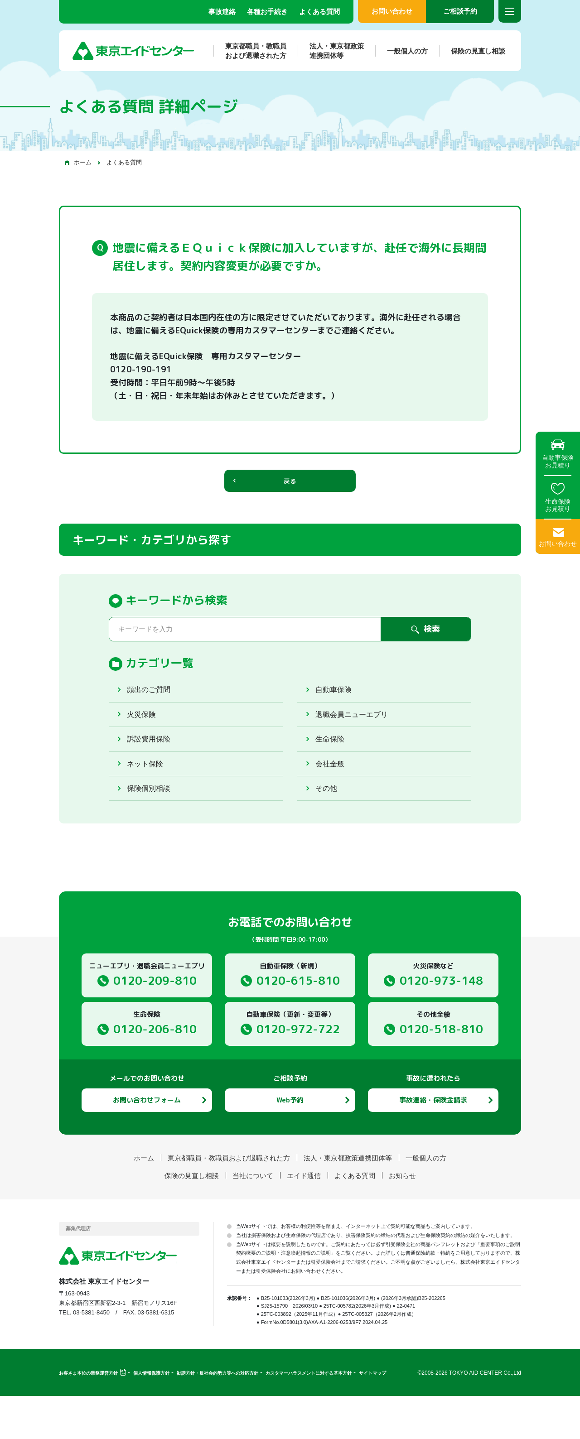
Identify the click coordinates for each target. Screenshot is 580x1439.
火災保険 (143, 732)
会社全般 (331, 795)
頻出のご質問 (151, 701)
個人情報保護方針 (151, 1416)
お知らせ (402, 1218)
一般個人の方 (401, 51)
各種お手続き (267, 11)
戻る (290, 488)
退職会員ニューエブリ (356, 732)
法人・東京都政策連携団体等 (331, 50)
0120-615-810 (298, 1023)
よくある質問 (319, 11)
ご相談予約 (460, 11)
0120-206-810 (155, 1071)
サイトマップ (372, 1416)
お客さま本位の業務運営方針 (88, 1416)
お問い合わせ (392, 11)
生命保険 (331, 764)
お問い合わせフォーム (147, 1142)
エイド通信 (304, 1218)
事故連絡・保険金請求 (433, 1142)
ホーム (83, 162)
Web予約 (290, 1142)
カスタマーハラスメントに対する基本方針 (309, 1416)
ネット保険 (147, 795)
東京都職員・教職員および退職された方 (249, 50)
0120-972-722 (298, 1071)
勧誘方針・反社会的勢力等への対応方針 (217, 1416)
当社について (252, 1218)
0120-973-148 (441, 1023)
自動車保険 (335, 701)
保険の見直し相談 (472, 51)
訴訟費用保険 (151, 764)
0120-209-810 (155, 1023)
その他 (327, 827)
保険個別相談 (151, 827)
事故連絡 (222, 11)
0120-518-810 (441, 1071)
